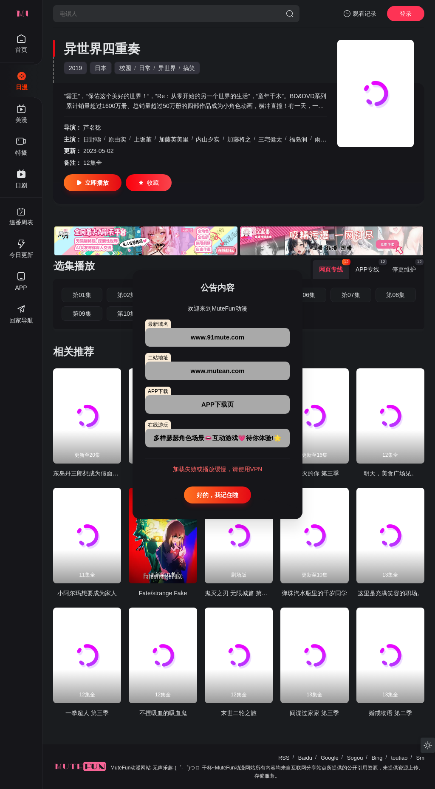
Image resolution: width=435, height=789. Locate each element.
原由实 (117, 139)
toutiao (399, 758)
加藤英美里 (174, 139)
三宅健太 (270, 139)
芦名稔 (92, 127)
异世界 (167, 68)
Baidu (305, 758)
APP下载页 (217, 404)
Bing (376, 758)
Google (330, 758)
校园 (125, 68)
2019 (75, 68)
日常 (145, 68)
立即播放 (92, 182)
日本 (101, 68)
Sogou (355, 758)
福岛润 (298, 139)
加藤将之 (239, 139)
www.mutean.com (218, 370)
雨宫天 (324, 139)
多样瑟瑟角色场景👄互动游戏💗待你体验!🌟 (217, 437)
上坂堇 (143, 139)
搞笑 (189, 68)
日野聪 (92, 139)
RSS (284, 758)
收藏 (148, 182)
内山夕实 (208, 139)
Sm (420, 758)
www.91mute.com (217, 337)
